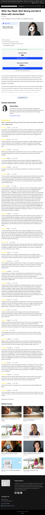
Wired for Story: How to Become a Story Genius (10, 419)
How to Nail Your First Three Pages (9, 453)
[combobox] (29, 6)
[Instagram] (21, 493)
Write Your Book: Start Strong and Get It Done (8, 27)
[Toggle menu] (43, 6)
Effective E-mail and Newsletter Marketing (11, 470)
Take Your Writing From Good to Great (32, 453)
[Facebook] (18, 493)
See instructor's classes (15, 115)
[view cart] (41, 1)
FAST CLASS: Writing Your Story (30, 470)
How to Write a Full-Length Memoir (31, 437)
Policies (22, 513)
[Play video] (31, 29)
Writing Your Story (5, 437)
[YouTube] (16, 493)
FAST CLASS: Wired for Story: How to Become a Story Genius (32, 419)
